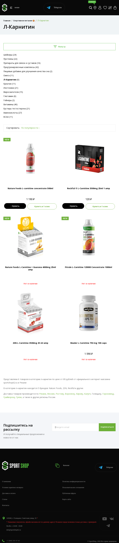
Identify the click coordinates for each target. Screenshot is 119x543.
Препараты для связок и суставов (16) (22, 63)
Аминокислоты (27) (12, 112)
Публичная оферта (69, 490)
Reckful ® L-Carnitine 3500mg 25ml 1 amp (88, 188)
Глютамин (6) (9, 96)
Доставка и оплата (8, 490)
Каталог (63, 463)
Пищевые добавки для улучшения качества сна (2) (27, 71)
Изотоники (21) (10, 88)
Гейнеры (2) (9, 100)
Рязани (42, 393)
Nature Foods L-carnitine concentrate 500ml (30, 188)
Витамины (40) (10, 104)
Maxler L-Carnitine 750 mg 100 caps (88, 342)
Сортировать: (13, 127)
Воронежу (70, 393)
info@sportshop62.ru (13, 526)
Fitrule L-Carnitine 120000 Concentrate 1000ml (88, 266)
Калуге (87, 393)
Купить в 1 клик (42, 206)
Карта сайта (66, 496)
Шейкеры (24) (9, 54)
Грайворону (9, 396)
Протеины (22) (10, 59)
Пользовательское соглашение (73, 484)
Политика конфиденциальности (73, 478)
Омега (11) (8, 75)
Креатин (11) (9, 83)
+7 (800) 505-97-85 (13, 537)
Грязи (19, 396)
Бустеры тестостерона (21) (16, 108)
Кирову (79, 393)
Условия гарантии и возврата (12, 484)
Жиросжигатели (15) (13, 92)
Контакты (5, 502)
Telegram (54, 7)
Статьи (4, 496)
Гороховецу (108, 393)
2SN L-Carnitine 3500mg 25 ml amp (30, 342)
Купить (15, 206)
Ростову (60, 393)
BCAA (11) (8, 116)
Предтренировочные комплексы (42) (21, 67)
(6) (11, 79)
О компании (6, 478)
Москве (51, 393)
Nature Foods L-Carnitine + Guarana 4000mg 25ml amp (30, 268)
